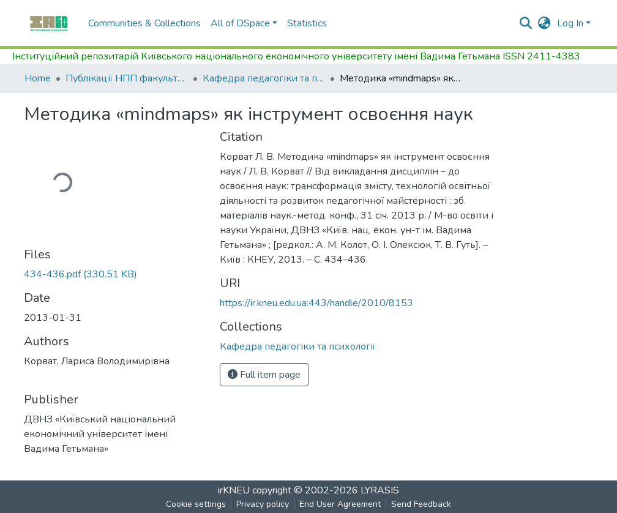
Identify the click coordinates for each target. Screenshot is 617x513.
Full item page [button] (264, 374)
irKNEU (234, 490)
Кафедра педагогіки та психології (264, 78)
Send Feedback (421, 504)
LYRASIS (380, 490)
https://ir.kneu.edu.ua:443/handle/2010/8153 (316, 303)
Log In (570, 23)
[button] (544, 23)
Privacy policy (262, 504)
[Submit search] (526, 23)
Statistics (307, 23)
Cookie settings (196, 504)
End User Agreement (340, 504)
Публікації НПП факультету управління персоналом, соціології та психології (126, 78)
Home (37, 78)
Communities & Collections (144, 23)
